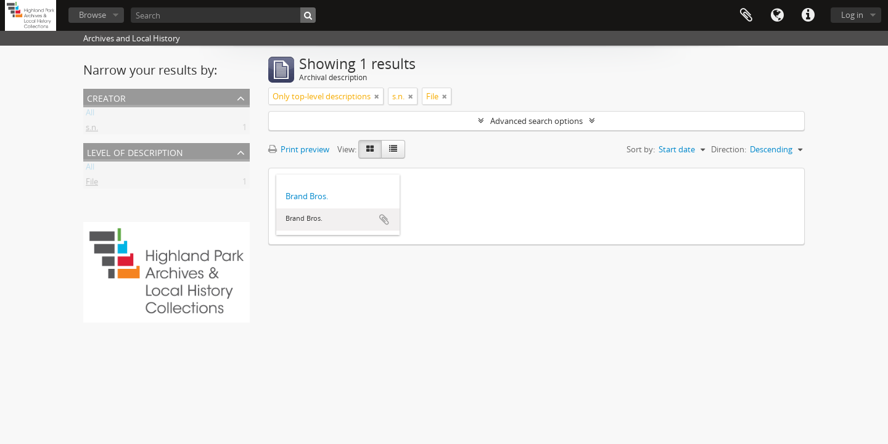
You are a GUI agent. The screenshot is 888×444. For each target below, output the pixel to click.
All (90, 114)
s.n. (92, 129)
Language (777, 15)
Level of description (135, 151)
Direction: (728, 149)
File (92, 183)
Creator (106, 97)
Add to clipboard (384, 219)
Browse (92, 14)
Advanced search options (536, 120)
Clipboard (746, 15)
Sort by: (641, 149)
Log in (852, 14)
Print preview (298, 149)
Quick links (807, 15)
